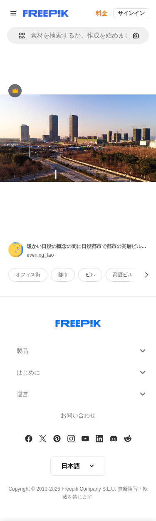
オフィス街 (27, 275)
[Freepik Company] (78, 321)
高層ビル (123, 275)
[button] (18, 35)
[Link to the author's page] (15, 249)
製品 (82, 351)
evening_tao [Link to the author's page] (40, 255)
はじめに (82, 372)
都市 (63, 275)
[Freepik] (46, 13)
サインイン (131, 13)
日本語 (78, 466)
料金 (101, 13)
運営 (82, 394)
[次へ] (146, 275)
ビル (90, 275)
